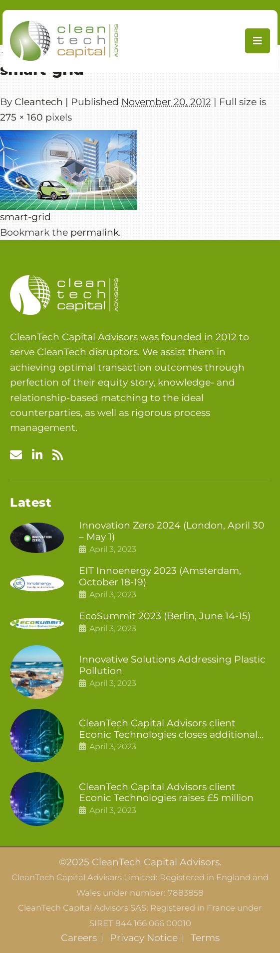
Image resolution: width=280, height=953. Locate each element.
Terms (205, 938)
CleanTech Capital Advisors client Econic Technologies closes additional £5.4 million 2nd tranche (168, 729)
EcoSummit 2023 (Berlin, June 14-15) (165, 616)
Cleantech (38, 102)
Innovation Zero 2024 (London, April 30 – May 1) (172, 531)
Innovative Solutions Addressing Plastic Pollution (172, 665)
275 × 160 (21, 117)
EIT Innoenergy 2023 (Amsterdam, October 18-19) (160, 576)
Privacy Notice (144, 938)
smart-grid (25, 217)
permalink (94, 232)
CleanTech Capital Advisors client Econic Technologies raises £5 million (166, 793)
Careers (79, 938)
